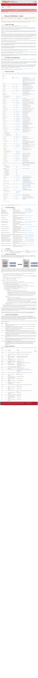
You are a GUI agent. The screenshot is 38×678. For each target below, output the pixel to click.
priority (6, 123)
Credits (16, 403)
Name (3, 77)
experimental (5, 93)
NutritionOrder (7, 69)
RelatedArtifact (17, 117)
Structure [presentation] (3, 73)
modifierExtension (33, 82)
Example (27, 112)
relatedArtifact (5, 117)
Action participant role (25, 179)
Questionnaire (17, 192)
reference (6, 352)
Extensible (27, 95)
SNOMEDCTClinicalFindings (31, 221)
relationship (7, 162)
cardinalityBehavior (7, 188)
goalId (5, 148)
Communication (20, 68)
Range (16, 167)
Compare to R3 (19, 403)
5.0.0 (16, 10)
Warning (5, 251)
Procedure (12, 69)
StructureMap (5, 43)
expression (7, 197)
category (6, 120)
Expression (17, 197)
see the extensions (5, 205)
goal (4, 119)
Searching (20, 347)
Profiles (20, 4)
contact (5, 100)
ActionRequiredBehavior (25, 186)
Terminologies (32, 4)
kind (6, 155)
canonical (17, 118)
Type (16, 77)
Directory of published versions (31, 10)
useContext (5, 102)
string (16, 88)
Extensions (23, 4)
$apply (15, 54)
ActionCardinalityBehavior (25, 189)
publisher (5, 99)
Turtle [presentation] (15, 73)
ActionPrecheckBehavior (25, 187)
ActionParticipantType (31, 235)
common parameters (13, 347)
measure (7, 130)
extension (29, 82)
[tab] (3, 74)
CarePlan (13, 68)
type (4, 90)
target (5, 129)
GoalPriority (29, 222)
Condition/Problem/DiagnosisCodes (32, 226)
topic (4, 111)
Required (28, 92)
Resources (16, 4)
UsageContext (10, 68)
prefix (5, 138)
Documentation (12, 4)
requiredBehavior (7, 185)
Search (5, 403)
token (5, 354)
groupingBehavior (7, 181)
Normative (18, 9)
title (4, 88)
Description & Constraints (26, 77)
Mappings (17, 13)
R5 (5, 11)
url (4, 83)
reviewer (5, 115)
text (25, 82)
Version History (8, 403)
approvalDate (5, 108)
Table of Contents (12, 403)
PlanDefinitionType (30, 210)
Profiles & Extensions (22, 13)
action (5, 137)
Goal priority (24, 124)
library (5, 118)
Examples (6, 13)
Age (16, 170)
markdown (17, 101)
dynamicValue (6, 195)
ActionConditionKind (30, 232)
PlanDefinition (22, 368)
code (5, 144)
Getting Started (6, 4)
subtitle (5, 89)
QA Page (31, 402)
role (6, 178)
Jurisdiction (24, 104)
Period (16, 110)
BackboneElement (18, 119)
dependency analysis (11, 205)
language (24, 82)
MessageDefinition (3, 69)
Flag (32, 68)
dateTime (17, 169)
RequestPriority (30, 230)
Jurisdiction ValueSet (30, 215)
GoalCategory (30, 219)
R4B (6, 11)
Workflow (4, 6)
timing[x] (6, 168)
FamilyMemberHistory (28, 68)
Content (3, 13)
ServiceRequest (20, 69)
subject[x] (5, 94)
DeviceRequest (24, 68)
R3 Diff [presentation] (18, 73)
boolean (17, 93)
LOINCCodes (30, 228)
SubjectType (29, 212)
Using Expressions (23, 50)
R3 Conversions (33, 13)
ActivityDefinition (4, 31)
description (5, 101)
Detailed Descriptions (11, 13)
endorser (5, 116)
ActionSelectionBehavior (25, 184)
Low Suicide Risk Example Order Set (18, 52)
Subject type (24, 95)
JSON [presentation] (12, 73)
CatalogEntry (16, 68)
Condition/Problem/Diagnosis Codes (27, 127)
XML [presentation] (9, 73)
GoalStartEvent (30, 224)
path (6, 196)
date (16, 108)
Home (2, 4)
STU (20, 9)
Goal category (24, 121)
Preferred (27, 124)
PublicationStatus (24, 92)
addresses (6, 126)
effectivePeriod (6, 110)
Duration (17, 136)
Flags (12, 77)
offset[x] (7, 165)
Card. (14, 77)
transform (6, 194)
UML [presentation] (6, 73)
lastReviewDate (6, 109)
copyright (5, 107)
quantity (6, 356)
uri (5, 397)
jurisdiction (5, 103)
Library (19, 118)
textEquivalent (6, 141)
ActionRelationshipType (25, 164)
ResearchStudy (15, 69)
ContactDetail (17, 100)
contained (27, 82)
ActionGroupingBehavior (25, 182)
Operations (27, 4)
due (6, 136)
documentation (6, 128)
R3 (8, 11)
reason (6, 145)
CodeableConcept (18, 90)
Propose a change (28, 403)
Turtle (2, 205)
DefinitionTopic (24, 112)
